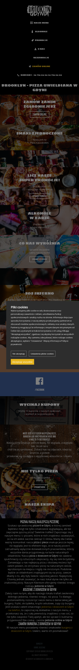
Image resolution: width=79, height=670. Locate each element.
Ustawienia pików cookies (42, 353)
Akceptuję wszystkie (22, 361)
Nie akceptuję (19, 353)
